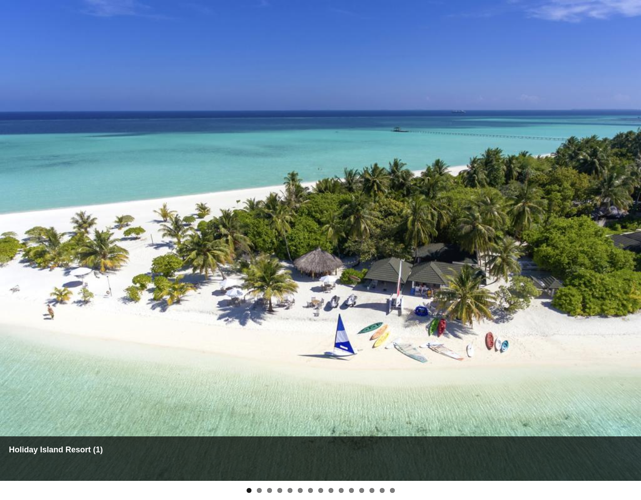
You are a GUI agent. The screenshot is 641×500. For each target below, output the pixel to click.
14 (382, 490)
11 (351, 490)
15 (392, 490)
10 (341, 490)
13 (371, 490)
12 (361, 490)
